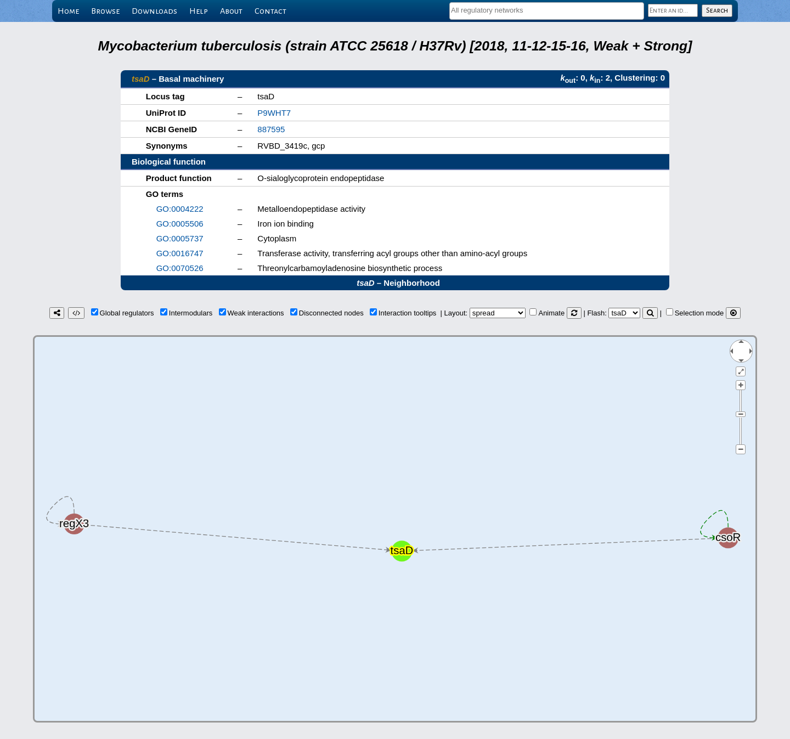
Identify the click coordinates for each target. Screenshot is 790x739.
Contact (270, 11)
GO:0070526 (180, 268)
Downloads (154, 11)
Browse (105, 11)
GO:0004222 (180, 208)
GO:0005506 (180, 223)
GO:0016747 (180, 253)
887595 (271, 129)
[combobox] (546, 11)
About (231, 11)
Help (198, 11)
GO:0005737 (180, 238)
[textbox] (547, 10)
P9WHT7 (274, 112)
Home (68, 11)
